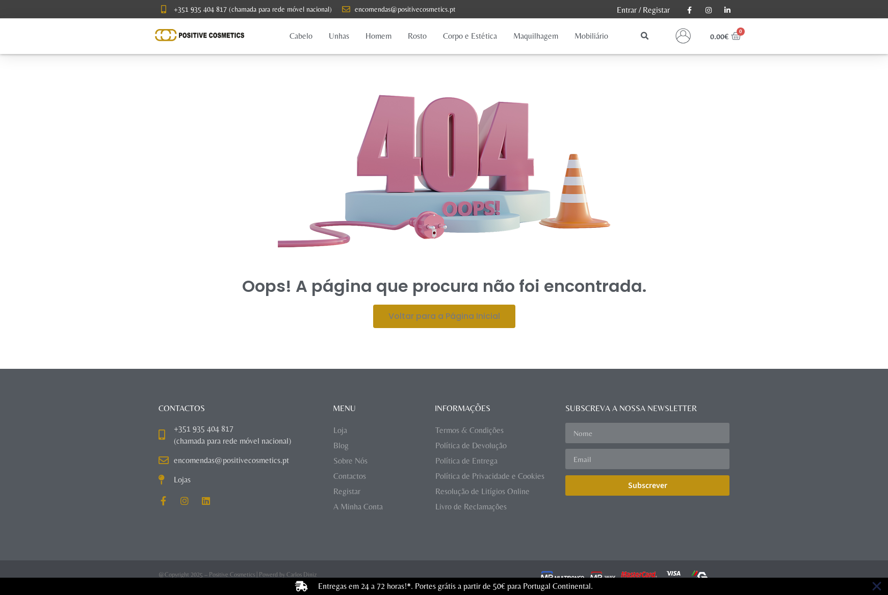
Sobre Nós (350, 461)
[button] (301, 36)
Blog (341, 445)
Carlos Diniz (301, 574)
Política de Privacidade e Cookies (489, 476)
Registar (656, 10)
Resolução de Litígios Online (482, 491)
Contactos (349, 476)
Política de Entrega (466, 461)
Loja (340, 430)
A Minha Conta (358, 506)
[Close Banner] (877, 586)
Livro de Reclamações (471, 506)
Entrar (627, 10)
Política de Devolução (471, 445)
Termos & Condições (469, 430)
